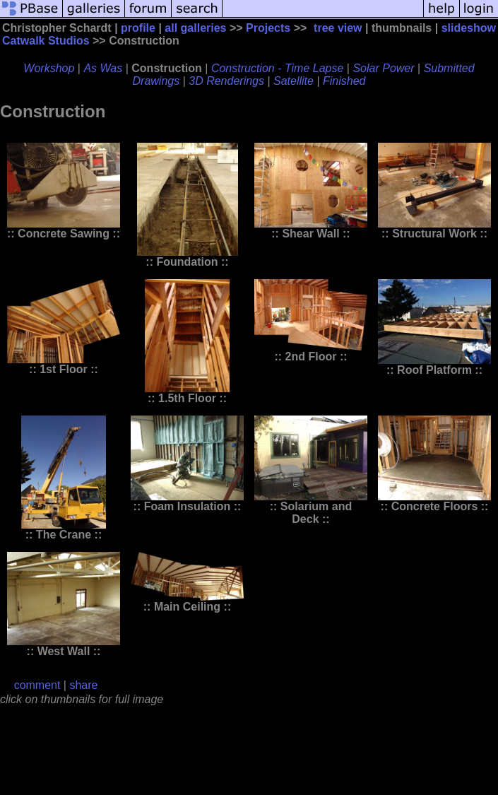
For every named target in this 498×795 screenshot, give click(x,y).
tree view (338, 28)
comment (37, 685)
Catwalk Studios (46, 41)
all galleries (195, 28)
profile (138, 28)
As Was (102, 68)
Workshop (48, 68)
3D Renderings (226, 81)
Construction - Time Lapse (277, 68)
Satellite (293, 81)
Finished (344, 81)
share (83, 685)
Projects (268, 28)
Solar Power (383, 68)
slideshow (468, 28)
